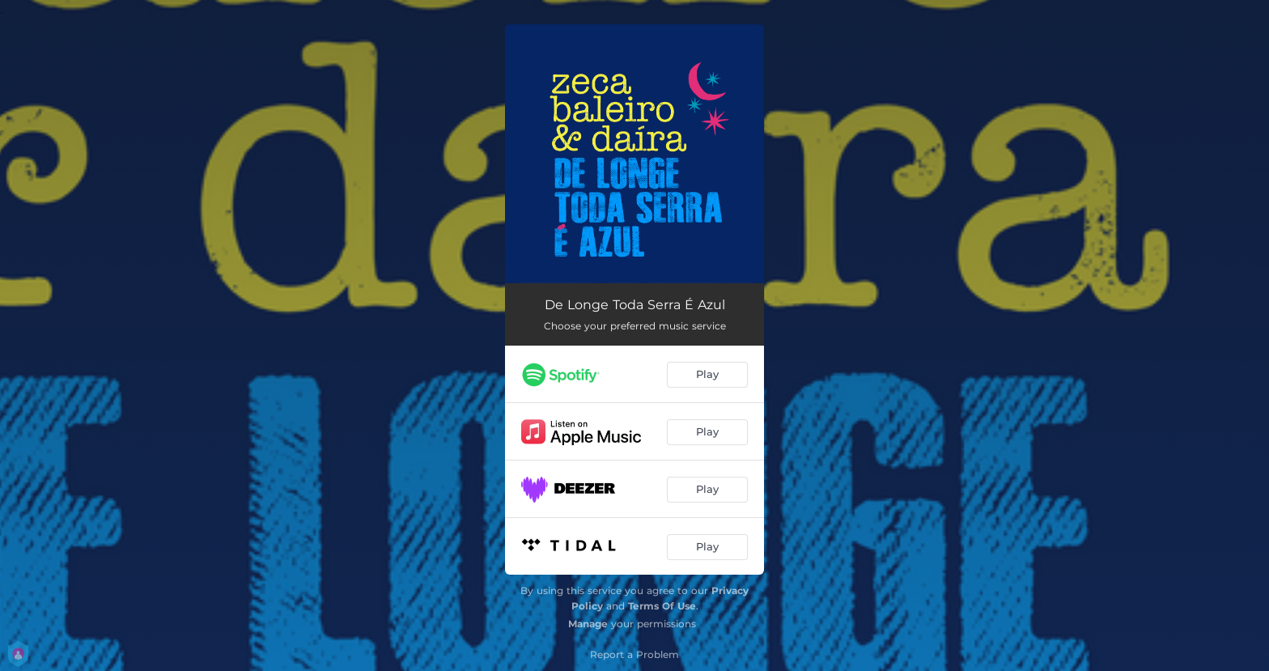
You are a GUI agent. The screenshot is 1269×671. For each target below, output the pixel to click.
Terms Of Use (662, 606)
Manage (588, 624)
